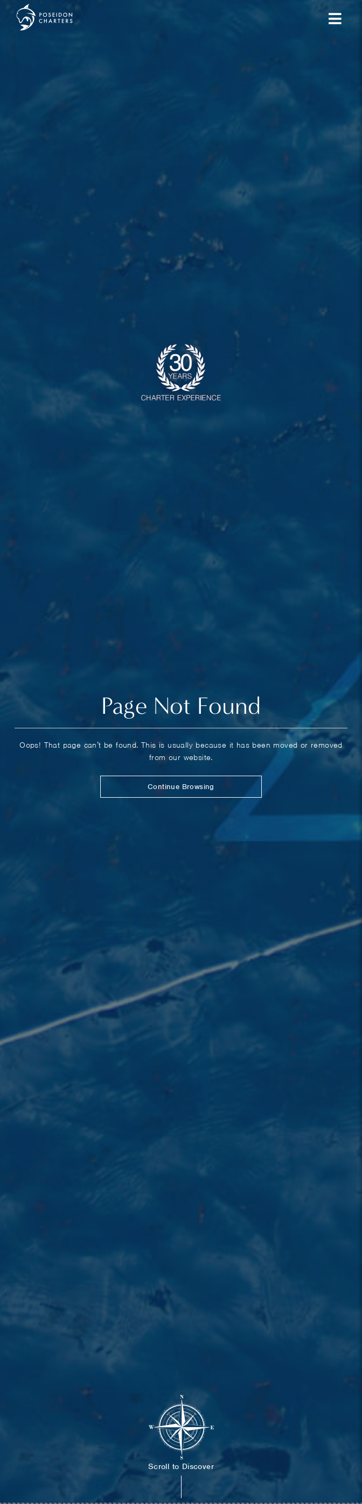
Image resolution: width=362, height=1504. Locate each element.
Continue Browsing (181, 786)
